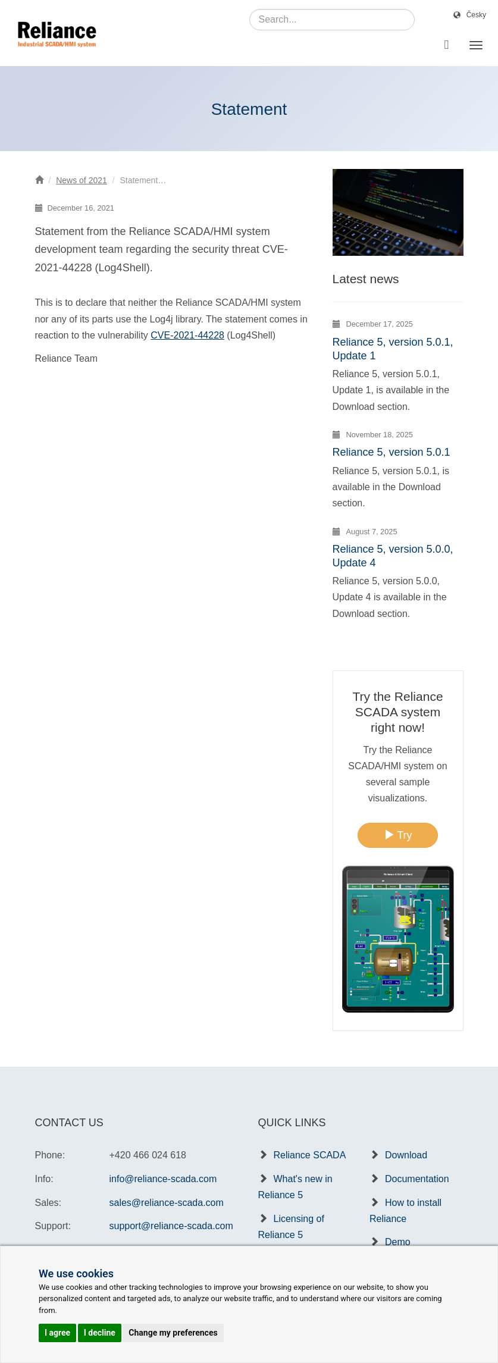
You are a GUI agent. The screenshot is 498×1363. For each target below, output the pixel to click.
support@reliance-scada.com (171, 1226)
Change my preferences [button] (173, 1332)
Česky (476, 15)
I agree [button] (57, 1332)
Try (398, 835)
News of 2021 (81, 180)
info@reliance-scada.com (163, 1179)
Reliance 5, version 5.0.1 (391, 452)
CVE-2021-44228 (187, 335)
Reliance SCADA (310, 1155)
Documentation (417, 1179)
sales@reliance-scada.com (166, 1203)
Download (406, 1155)
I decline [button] (99, 1332)
